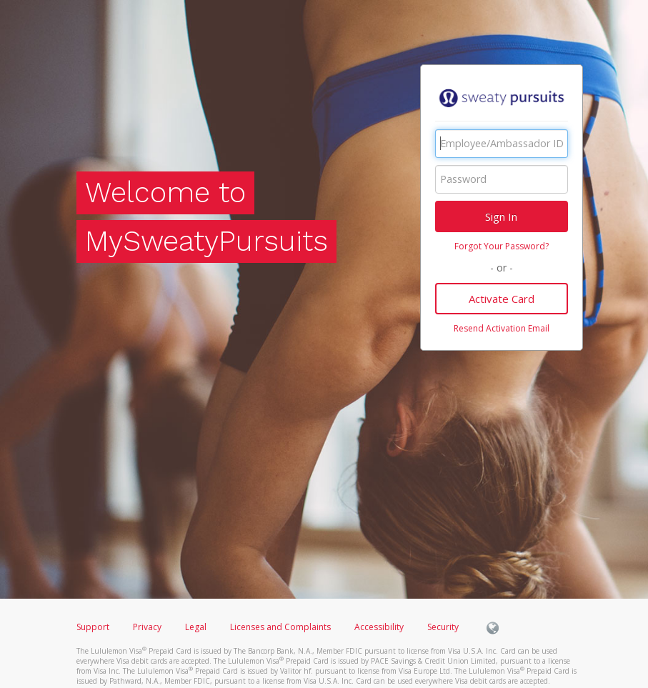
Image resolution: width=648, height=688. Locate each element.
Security (443, 627)
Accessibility (379, 627)
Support (92, 627)
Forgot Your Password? (501, 246)
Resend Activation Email (501, 328)
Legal (195, 627)
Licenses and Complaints (281, 627)
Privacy (147, 627)
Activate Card (501, 298)
